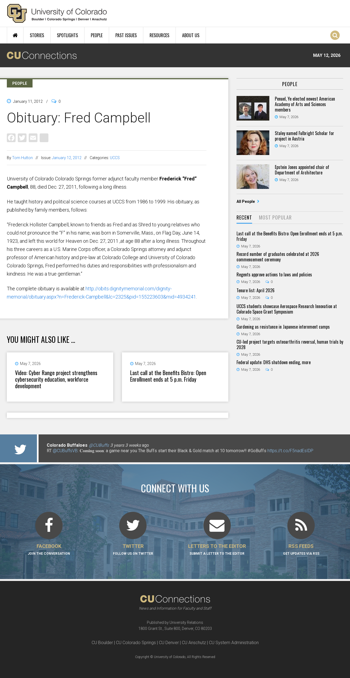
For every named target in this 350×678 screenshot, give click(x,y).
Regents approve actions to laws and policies (274, 274)
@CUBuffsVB (65, 450)
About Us (190, 35)
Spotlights (67, 35)
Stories (37, 35)
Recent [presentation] (244, 217)
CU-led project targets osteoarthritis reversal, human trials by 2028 (290, 344)
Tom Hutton (22, 158)
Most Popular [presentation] (275, 217)
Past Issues (126, 35)
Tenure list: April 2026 (256, 290)
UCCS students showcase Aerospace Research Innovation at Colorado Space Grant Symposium (287, 309)
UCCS (115, 158)
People (97, 35)
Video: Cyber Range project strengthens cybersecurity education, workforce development (56, 379)
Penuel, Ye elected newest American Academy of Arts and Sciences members (305, 104)
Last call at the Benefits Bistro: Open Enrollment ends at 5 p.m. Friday (168, 376)
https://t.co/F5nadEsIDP (290, 450)
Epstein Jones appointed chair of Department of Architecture (302, 170)
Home (15, 35)
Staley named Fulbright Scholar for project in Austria (304, 136)
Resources (159, 35)
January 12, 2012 (66, 158)
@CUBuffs (99, 445)
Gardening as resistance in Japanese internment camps (283, 326)
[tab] (244, 218)
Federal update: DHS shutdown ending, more (274, 362)
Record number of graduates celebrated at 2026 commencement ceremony (278, 257)
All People (246, 201)
